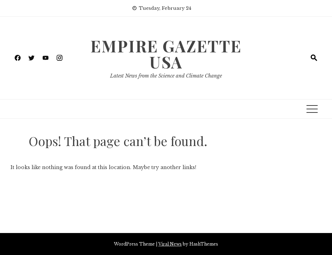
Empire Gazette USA (166, 54)
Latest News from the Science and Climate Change (166, 76)
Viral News (170, 244)
